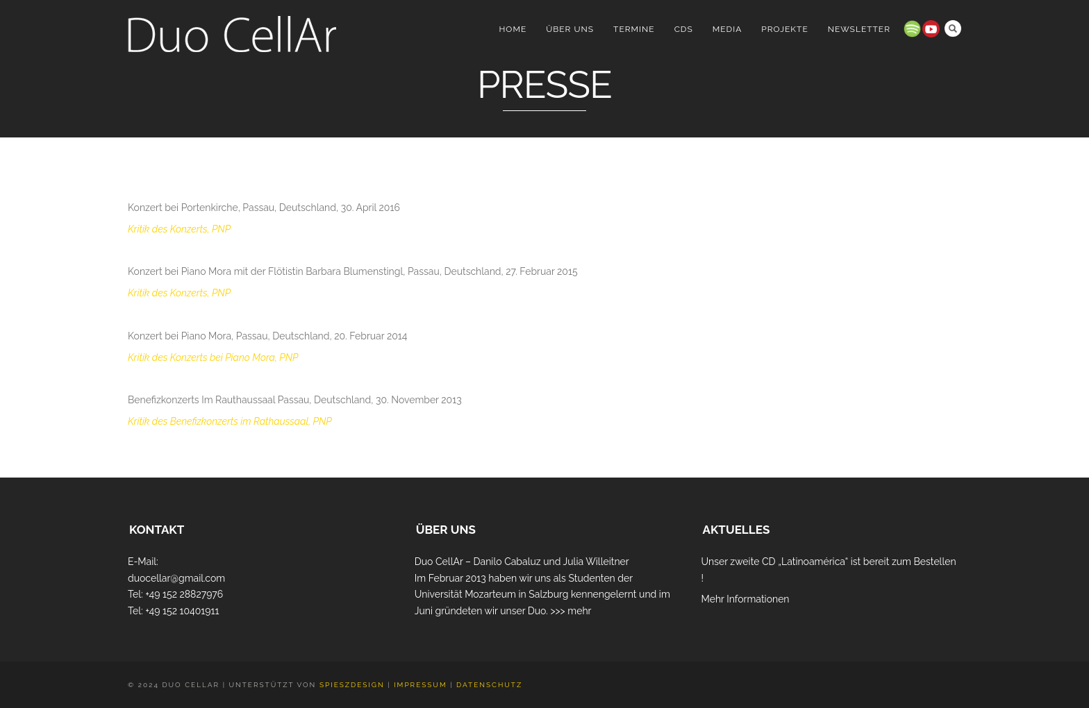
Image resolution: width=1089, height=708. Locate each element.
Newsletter (859, 29)
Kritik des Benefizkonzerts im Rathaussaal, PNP (230, 421)
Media (727, 29)
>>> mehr (570, 610)
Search (953, 28)
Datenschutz (489, 685)
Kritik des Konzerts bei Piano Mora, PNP (213, 357)
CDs (683, 29)
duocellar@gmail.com (176, 578)
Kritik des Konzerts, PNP (179, 229)
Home (513, 29)
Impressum (420, 685)
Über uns (570, 29)
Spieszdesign (352, 685)
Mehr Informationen (745, 599)
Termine (634, 29)
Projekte (784, 29)
